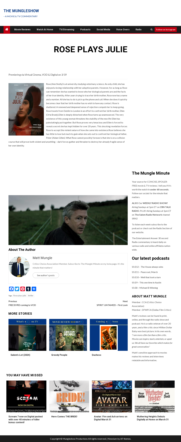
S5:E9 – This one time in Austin (146, 282)
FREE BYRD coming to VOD (38, 302)
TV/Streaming (66, 29)
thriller (30, 295)
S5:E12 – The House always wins (147, 266)
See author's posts (46, 275)
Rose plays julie (19, 295)
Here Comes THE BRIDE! (64, 416)
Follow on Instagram (165, 29)
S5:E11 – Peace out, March (145, 272)
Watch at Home (45, 29)
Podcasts (85, 29)
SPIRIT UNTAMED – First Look (98, 302)
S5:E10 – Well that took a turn (146, 277)
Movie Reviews (22, 29)
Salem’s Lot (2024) (20, 355)
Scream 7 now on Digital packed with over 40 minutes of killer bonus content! (25, 419)
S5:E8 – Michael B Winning (145, 287)
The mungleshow (21, 11)
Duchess (96, 355)
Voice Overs (123, 29)
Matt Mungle (42, 258)
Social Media (103, 29)
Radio (139, 29)
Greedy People (59, 355)
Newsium (112, 438)
